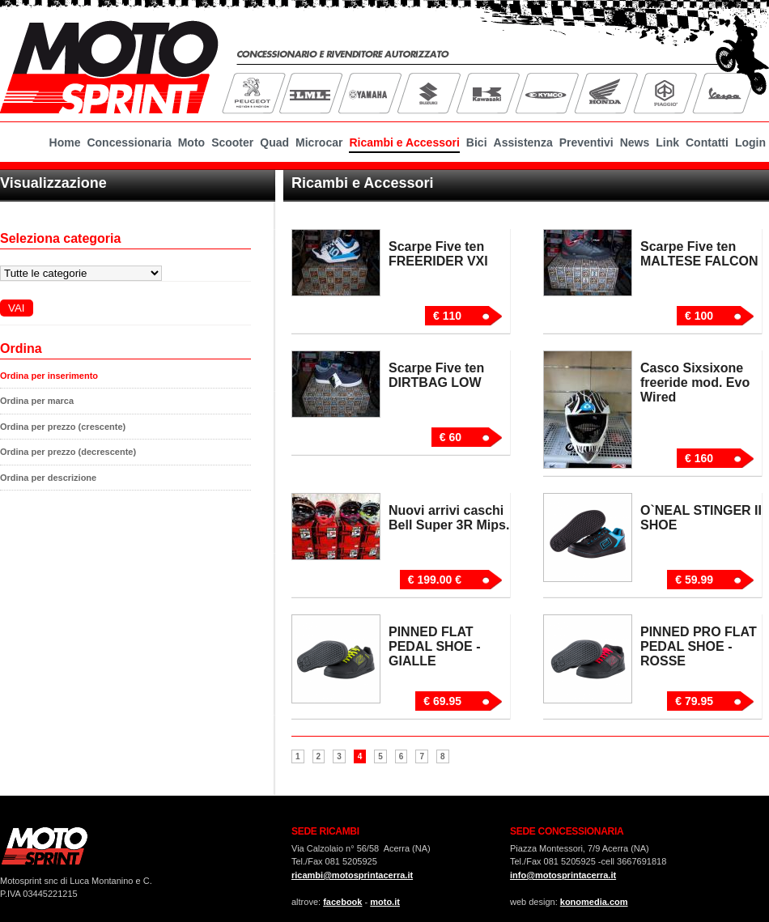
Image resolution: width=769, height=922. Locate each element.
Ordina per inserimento (49, 375)
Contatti (707, 142)
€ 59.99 (694, 579)
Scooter (232, 142)
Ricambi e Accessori (404, 142)
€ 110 (447, 315)
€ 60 (450, 437)
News (635, 142)
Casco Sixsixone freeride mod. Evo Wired (695, 382)
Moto (191, 142)
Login (750, 142)
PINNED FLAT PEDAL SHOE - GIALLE (435, 646)
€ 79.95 (694, 701)
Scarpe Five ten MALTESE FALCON (699, 254)
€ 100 (699, 315)
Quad (274, 142)
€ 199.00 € (434, 579)
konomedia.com (594, 902)
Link (667, 142)
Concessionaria (129, 142)
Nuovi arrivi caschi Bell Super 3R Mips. (449, 517)
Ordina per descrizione (48, 477)
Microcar (318, 142)
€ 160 (699, 458)
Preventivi (586, 142)
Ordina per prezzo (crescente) (62, 426)
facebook (342, 902)
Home (65, 142)
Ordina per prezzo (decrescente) (68, 452)
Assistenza (523, 142)
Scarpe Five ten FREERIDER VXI (438, 254)
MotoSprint (109, 64)
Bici (476, 142)
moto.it (385, 902)
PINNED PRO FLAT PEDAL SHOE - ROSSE (698, 646)
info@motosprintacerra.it (563, 875)
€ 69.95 (442, 701)
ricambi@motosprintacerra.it (352, 875)
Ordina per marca (37, 401)
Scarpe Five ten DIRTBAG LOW (436, 375)
